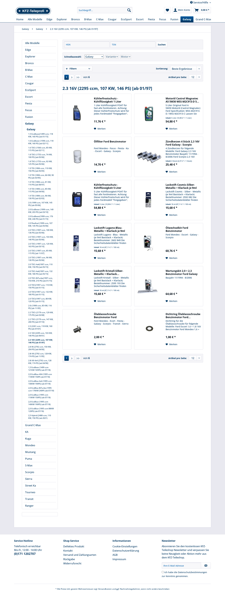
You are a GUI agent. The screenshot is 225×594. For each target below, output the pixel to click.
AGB (115, 555)
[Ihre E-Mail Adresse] (181, 565)
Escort (29, 96)
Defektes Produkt (73, 546)
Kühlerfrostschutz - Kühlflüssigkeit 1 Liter (107, 100)
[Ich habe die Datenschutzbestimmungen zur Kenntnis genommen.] (163, 572)
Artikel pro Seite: (177, 77)
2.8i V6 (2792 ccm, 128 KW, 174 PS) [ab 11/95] (40, 355)
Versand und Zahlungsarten (79, 555)
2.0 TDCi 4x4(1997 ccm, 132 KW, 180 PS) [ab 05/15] (40, 272)
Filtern (71, 68)
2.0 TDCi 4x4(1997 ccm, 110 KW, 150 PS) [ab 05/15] (40, 265)
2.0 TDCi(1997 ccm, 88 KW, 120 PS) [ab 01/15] (40, 300)
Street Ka (30, 485)
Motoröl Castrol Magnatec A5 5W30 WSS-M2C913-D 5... (182, 100)
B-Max (29, 70)
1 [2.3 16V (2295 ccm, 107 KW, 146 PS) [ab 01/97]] (66, 77)
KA (26, 432)
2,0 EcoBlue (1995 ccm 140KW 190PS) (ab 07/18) (39, 403)
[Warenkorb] (202, 10)
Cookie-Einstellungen (124, 546)
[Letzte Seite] (78, 77)
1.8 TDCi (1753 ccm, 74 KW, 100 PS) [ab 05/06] (40, 156)
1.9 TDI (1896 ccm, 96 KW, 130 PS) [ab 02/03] (39, 197)
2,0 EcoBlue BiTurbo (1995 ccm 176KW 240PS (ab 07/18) (41, 389)
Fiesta (28, 103)
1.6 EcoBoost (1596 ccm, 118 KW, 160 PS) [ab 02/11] (40, 142)
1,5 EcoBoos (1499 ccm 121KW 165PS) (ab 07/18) (39, 368)
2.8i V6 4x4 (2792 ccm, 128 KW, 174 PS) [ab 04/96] (39, 361)
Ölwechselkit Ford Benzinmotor (177, 229)
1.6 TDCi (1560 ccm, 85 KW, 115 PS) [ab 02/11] (40, 149)
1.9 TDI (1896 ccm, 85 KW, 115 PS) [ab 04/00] (39, 190)
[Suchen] (129, 10)
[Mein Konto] (182, 10)
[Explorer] (62, 19)
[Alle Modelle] (35, 19)
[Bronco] (75, 19)
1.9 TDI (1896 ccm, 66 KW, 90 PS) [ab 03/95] (41, 176)
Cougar (29, 83)
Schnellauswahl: (72, 56)
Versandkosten (105, 589)
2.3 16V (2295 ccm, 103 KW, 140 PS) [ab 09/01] (40, 334)
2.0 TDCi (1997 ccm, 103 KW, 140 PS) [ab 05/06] (40, 238)
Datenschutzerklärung (125, 550)
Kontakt (68, 550)
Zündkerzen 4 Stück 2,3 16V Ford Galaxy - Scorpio (182, 143)
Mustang (30, 452)
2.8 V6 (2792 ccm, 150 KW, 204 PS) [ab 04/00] (39, 348)
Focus (28, 110)
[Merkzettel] (167, 10)
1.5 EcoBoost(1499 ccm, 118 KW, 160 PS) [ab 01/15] (40, 135)
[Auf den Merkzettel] (100, 129)
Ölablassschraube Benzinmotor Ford (105, 316)
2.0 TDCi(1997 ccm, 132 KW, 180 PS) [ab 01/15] (40, 293)
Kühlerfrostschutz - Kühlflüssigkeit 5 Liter (107, 186)
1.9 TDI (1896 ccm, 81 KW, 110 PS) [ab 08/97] (39, 183)
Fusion (29, 117)
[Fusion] (174, 19)
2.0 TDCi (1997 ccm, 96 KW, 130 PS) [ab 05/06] (40, 259)
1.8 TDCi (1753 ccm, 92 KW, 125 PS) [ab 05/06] (40, 162)
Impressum (119, 559)
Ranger (29, 505)
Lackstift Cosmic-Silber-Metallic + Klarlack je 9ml (181, 186)
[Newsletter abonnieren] (206, 565)
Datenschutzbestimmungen (192, 572)
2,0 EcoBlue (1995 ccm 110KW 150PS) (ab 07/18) (39, 396)
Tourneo (30, 492)
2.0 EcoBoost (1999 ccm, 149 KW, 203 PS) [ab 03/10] (40, 210)
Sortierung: (162, 68)
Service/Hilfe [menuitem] (199, 2)
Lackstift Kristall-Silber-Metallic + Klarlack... (108, 272)
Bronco (29, 63)
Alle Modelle (32, 43)
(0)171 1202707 (25, 554)
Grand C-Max (33, 425)
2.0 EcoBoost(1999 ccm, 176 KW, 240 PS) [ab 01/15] (40, 217)
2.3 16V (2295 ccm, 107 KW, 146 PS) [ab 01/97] (40, 341)
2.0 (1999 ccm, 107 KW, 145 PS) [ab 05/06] (40, 204)
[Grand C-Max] (203, 19)
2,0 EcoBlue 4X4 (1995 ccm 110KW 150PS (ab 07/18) (40, 375)
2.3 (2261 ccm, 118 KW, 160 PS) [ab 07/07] (40, 327)
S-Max (28, 465)
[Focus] (162, 19)
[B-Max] (88, 19)
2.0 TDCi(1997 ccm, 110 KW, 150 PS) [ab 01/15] (40, 286)
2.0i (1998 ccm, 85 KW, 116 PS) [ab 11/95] (40, 307)
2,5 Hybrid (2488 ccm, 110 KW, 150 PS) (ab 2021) (39, 416)
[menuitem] (104, 11)
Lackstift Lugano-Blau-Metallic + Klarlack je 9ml (109, 229)
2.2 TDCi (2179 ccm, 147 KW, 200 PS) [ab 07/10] (40, 320)
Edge (28, 49)
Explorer (30, 56)
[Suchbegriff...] (104, 10)
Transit (29, 499)
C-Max (29, 76)
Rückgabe (69, 559)
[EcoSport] (126, 19)
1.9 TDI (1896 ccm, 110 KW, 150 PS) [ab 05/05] (40, 169)
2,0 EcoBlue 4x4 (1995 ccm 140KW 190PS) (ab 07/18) (40, 382)
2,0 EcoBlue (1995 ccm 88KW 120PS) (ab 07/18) (41, 410)
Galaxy (29, 123)
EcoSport (30, 90)
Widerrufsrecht (72, 563)
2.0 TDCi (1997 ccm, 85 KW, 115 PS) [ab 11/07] (40, 252)
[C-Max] (100, 19)
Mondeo (30, 445)
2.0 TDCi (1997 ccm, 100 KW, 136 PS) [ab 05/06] (40, 231)
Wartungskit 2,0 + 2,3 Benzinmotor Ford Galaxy (182, 272)
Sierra (28, 479)
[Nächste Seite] (72, 77)
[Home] (20, 19)
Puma (28, 458)
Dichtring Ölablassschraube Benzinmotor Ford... (183, 316)
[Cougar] (112, 19)
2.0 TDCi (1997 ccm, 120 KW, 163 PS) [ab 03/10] (40, 245)
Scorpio (29, 472)
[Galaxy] (186, 19)
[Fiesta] (151, 19)
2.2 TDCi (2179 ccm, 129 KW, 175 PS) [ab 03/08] (40, 313)
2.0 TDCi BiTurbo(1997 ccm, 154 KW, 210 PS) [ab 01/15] (40, 279)
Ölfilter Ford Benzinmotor (110, 141)
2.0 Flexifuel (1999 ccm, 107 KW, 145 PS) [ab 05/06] (40, 224)
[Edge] (49, 19)
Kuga (28, 438)
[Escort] (140, 19)
